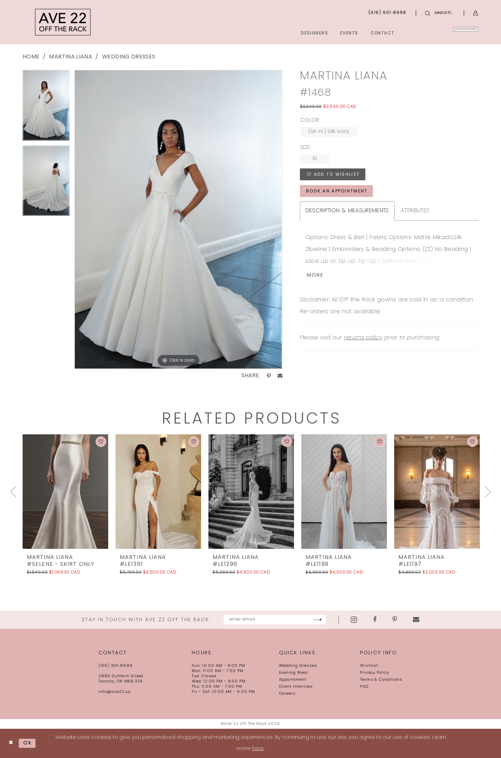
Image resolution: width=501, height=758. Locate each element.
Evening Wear (294, 673)
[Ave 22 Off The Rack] (63, 22)
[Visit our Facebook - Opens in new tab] (395, 620)
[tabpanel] (46, 107)
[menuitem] (446, 33)
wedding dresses (128, 57)
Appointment (293, 680)
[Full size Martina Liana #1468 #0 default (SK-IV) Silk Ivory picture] (178, 219)
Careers (287, 694)
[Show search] (440, 13)
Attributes (415, 211)
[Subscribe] (338, 619)
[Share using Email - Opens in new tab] (280, 375)
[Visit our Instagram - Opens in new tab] (375, 619)
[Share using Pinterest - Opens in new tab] (269, 376)
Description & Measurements (347, 211)
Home (31, 57)
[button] (476, 13)
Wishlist (369, 666)
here (258, 748)
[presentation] (65, 491)
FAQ (364, 687)
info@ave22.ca (114, 692)
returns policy (363, 338)
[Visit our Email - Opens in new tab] (437, 620)
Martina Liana (70, 57)
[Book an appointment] (446, 33)
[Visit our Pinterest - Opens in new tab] (415, 620)
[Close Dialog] (11, 743)
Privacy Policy (374, 673)
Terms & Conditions (381, 680)
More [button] (315, 276)
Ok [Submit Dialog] (27, 743)
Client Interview (296, 687)
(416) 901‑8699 (115, 666)
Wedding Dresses (298, 666)
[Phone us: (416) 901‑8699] (387, 13)
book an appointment (337, 192)
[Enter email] (275, 619)
